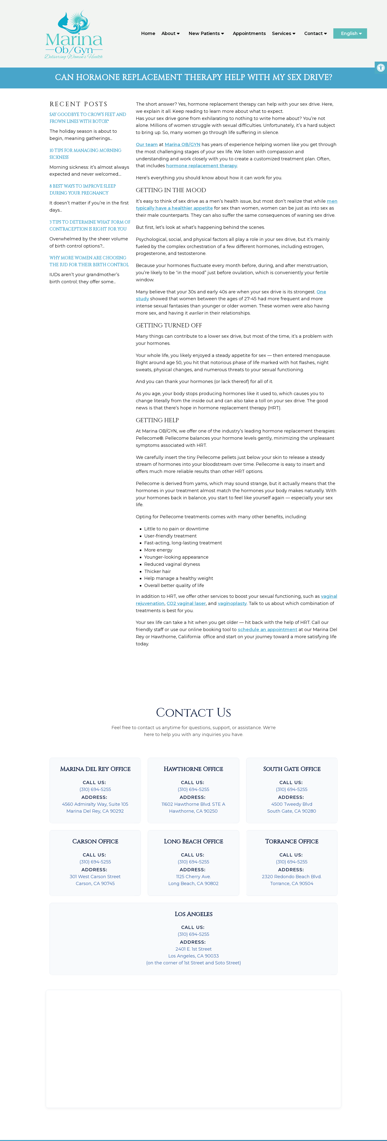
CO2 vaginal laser (186, 604)
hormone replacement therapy (201, 166)
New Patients (204, 34)
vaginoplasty (232, 604)
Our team (147, 145)
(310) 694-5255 (95, 790)
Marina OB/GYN (182, 145)
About (168, 34)
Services (281, 34)
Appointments (249, 34)
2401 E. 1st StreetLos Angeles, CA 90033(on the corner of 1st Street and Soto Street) (193, 956)
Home (148, 34)
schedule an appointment (267, 630)
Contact (313, 34)
